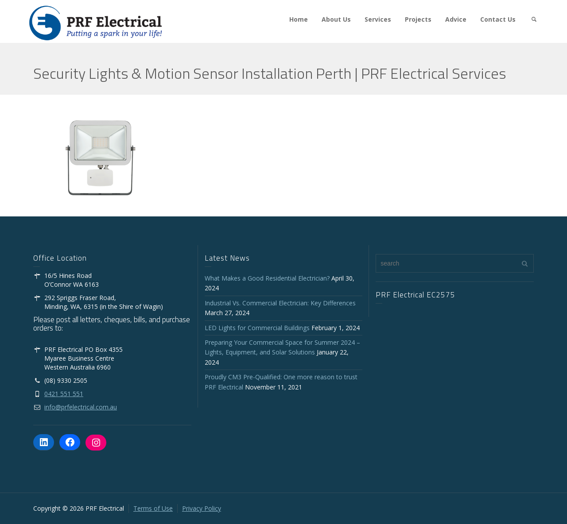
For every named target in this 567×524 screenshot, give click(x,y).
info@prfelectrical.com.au (80, 407)
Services (378, 19)
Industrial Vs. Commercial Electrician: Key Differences (282, 303)
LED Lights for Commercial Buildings (257, 328)
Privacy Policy (201, 508)
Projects (418, 19)
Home (298, 19)
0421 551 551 (63, 393)
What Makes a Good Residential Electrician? (267, 278)
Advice (455, 19)
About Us (336, 19)
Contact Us (498, 19)
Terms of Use (153, 508)
